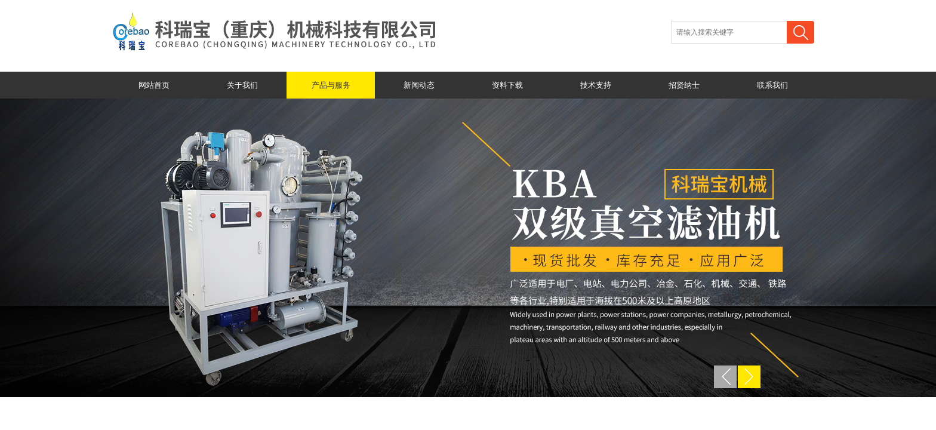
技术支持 (595, 85)
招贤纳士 (684, 85)
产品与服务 (331, 85)
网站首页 (154, 85)
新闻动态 (419, 85)
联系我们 (772, 85)
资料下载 (507, 85)
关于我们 (242, 85)
